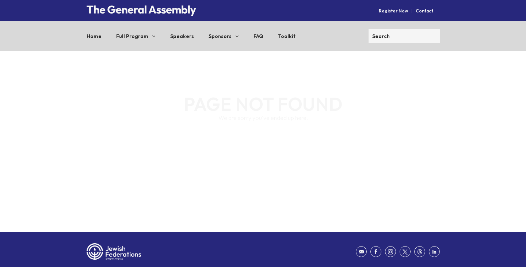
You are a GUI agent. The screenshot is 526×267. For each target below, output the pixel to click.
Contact (424, 11)
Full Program (132, 36)
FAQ (258, 36)
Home (94, 36)
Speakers (182, 36)
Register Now (393, 11)
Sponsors (220, 36)
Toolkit (287, 36)
